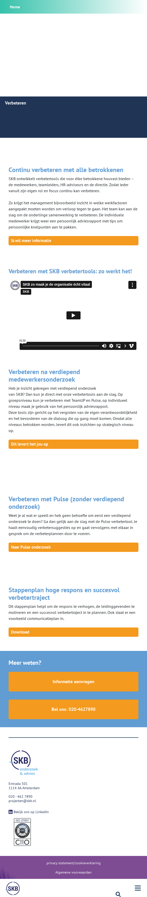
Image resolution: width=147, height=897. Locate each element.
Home (15, 6)
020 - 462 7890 (20, 796)
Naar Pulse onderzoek (31, 547)
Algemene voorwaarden (73, 872)
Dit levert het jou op (29, 444)
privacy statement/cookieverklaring (74, 863)
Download (20, 632)
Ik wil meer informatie (31, 240)
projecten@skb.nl (22, 801)
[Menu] (12, 888)
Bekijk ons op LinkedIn (29, 812)
